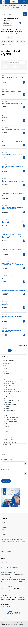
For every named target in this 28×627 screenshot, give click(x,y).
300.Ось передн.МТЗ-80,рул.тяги (12, 400)
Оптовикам (4, 5)
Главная (3, 37)
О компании (4, 527)
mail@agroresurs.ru (7, 25)
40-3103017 (4, 152)
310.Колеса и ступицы (10, 402)
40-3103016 (4, 114)
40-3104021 (4, 89)
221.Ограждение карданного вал (12, 393)
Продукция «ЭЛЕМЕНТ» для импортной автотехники (13, 579)
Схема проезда (13, 5)
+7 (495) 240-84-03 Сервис (9, 22)
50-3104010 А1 (5, 301)
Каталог (10, 37)
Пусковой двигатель (8, 429)
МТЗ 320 (5, 371)
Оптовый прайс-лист (6, 554)
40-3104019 (4, 140)
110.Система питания (9, 378)
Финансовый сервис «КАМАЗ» (8, 570)
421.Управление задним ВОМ (11, 412)
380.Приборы (7, 408)
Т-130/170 (5, 431)
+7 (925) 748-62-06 (7, 24)
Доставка (3, 532)
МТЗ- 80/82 (20, 41)
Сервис (2, 529)
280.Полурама (7, 398)
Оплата (3, 534)
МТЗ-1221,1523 (7, 426)
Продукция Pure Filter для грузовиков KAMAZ (11, 581)
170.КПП (6, 387)
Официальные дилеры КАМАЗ (8, 577)
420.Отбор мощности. (9, 410)
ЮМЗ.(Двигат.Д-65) (8, 444)
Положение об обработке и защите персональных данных (13, 542)
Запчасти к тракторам (7, 41)
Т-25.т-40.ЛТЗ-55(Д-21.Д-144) (10, 437)
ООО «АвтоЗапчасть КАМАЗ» (8, 565)
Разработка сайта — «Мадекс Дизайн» (19, 623)
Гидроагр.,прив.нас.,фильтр (10, 421)
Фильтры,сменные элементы (10, 442)
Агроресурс (4, 623)
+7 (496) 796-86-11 (7, 20)
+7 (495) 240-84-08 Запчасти (10, 18)
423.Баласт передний (9, 414)
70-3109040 (4, 289)
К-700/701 (5, 368)
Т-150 (4, 434)
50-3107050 (4, 205)
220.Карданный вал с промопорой (12, 391)
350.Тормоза (7, 406)
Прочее (5, 423)
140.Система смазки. (9, 383)
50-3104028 (4, 101)
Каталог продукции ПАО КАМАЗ (8, 572)
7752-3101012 (5, 233)
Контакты (3, 536)
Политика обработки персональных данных (11, 539)
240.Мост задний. (8, 397)
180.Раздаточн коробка (10, 389)
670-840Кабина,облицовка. (10, 419)
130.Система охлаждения (10, 381)
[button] (15, 7)
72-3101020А (5, 248)
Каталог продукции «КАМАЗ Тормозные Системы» (12, 574)
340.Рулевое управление (10, 404)
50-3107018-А (5, 164)
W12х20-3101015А (6, 178)
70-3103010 (4, 328)
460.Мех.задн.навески (9, 416)
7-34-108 (4, 75)
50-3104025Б (5, 127)
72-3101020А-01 (5, 261)
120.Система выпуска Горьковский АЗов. (14, 379)
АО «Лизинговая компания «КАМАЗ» (9, 567)
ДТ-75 (4, 366)
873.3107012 (5, 192)
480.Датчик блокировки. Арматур (12, 417)
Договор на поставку (6, 551)
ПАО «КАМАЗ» (4, 562)
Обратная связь (23, 5)
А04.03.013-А (5, 275)
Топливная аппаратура (8, 439)
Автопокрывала (7, 363)
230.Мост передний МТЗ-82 (10, 395)
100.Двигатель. (7, 376)
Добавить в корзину (24, 82)
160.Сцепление (7, 385)
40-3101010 (4, 219)
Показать (6, 481)
